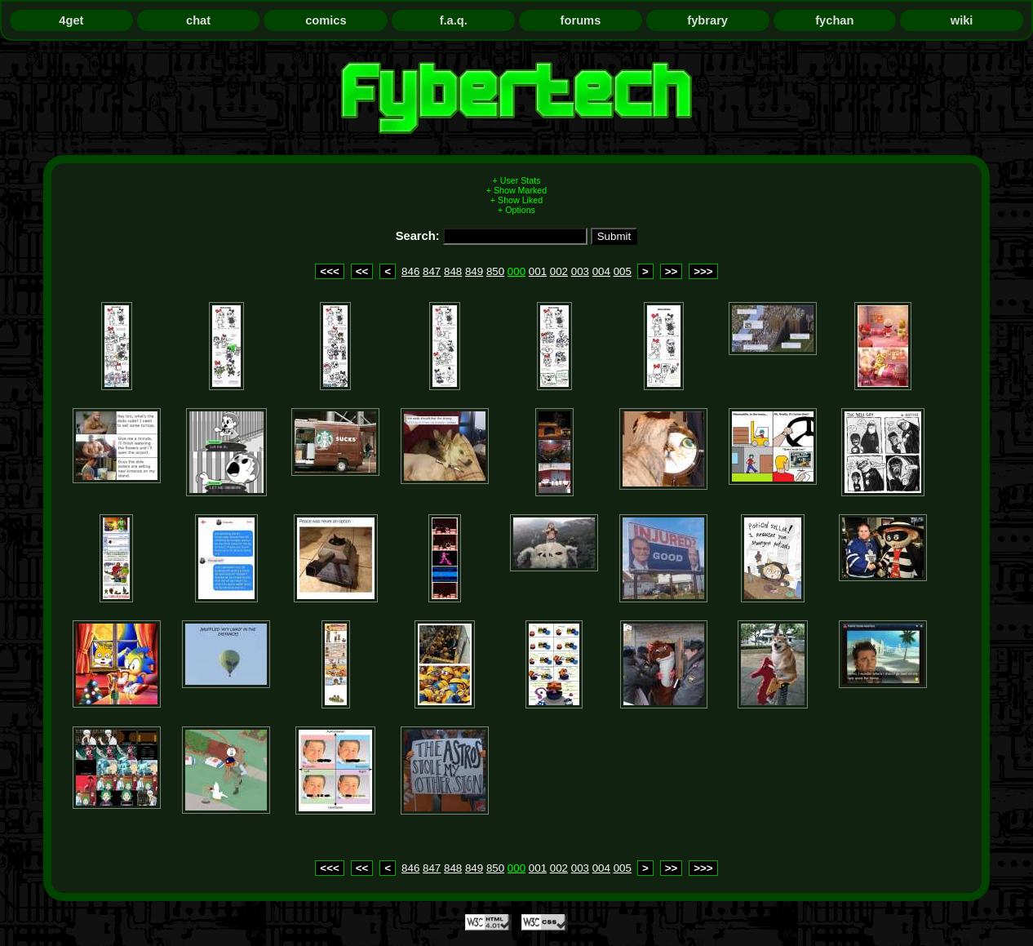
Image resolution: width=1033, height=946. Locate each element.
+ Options (516, 210)
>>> (703, 271)
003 (580, 271)
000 (516, 271)
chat (198, 20)
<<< (329, 271)
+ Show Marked (516, 190)
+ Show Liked (516, 200)
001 (538, 271)
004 (601, 271)
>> (671, 271)
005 (623, 271)
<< (362, 271)
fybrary (707, 20)
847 (432, 271)
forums (581, 20)
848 (453, 271)
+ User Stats (517, 180)
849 (474, 271)
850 (495, 271)
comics (326, 20)
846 (410, 271)
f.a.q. (454, 20)
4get (71, 20)
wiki (962, 20)
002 (559, 271)
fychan (834, 20)
